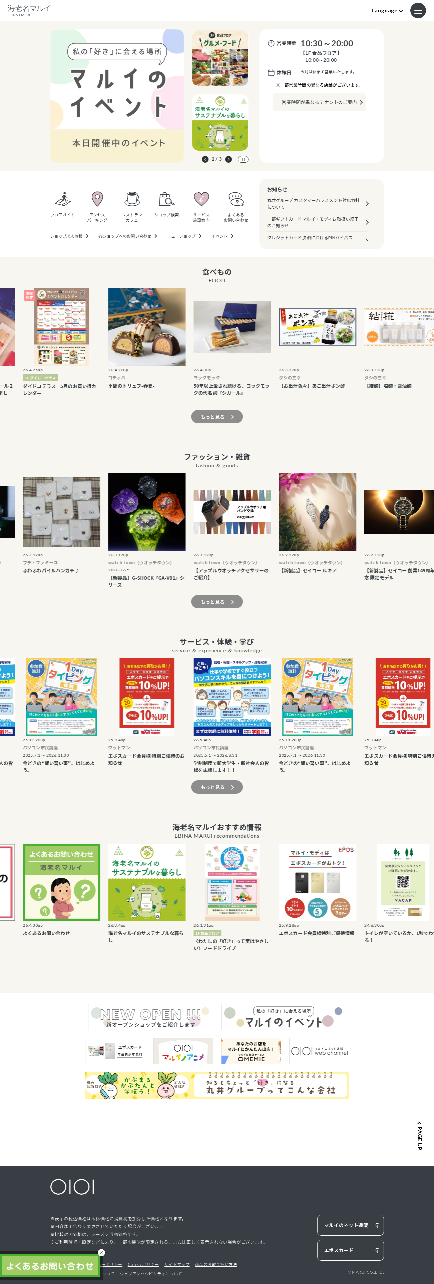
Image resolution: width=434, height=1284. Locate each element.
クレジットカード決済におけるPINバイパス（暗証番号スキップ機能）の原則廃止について (313, 240)
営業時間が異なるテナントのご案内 (319, 102)
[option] (117, 96)
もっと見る (213, 416)
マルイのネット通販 (346, 1225)
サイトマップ (177, 1264)
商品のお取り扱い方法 (216, 1264)
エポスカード (339, 1250)
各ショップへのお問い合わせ (124, 236)
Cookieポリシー (143, 1264)
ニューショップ (181, 236)
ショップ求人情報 (66, 236)
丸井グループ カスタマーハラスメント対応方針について (313, 203)
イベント (219, 236)
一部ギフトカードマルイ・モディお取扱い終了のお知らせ (313, 222)
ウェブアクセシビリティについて (151, 1273)
